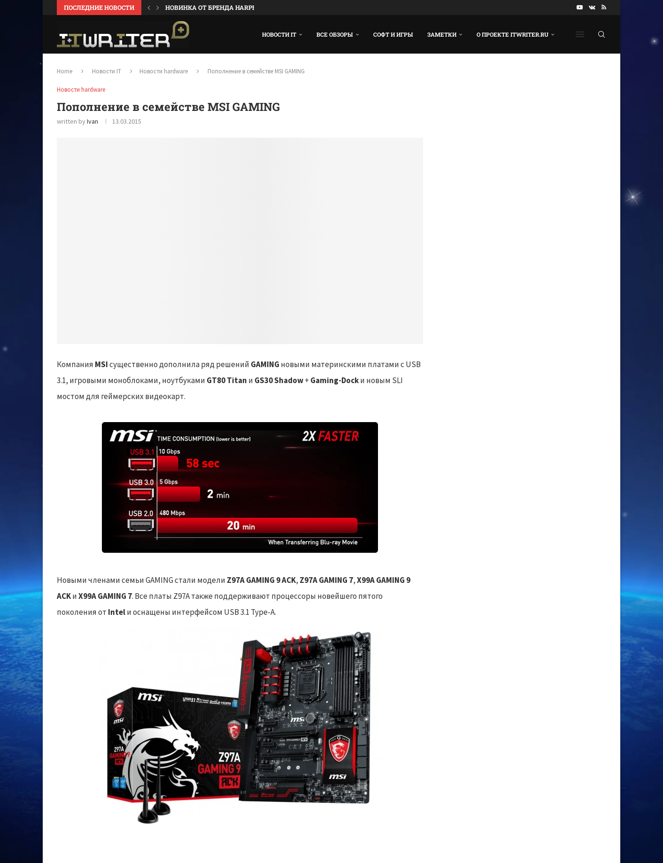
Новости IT (279, 34)
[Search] (601, 34)
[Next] (158, 7)
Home (64, 71)
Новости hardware (163, 71)
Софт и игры (393, 34)
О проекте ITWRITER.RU (512, 34)
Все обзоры (334, 34)
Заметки (441, 34)
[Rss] (603, 7)
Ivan (92, 121)
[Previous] (149, 7)
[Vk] (592, 7)
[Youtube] (580, 7)
